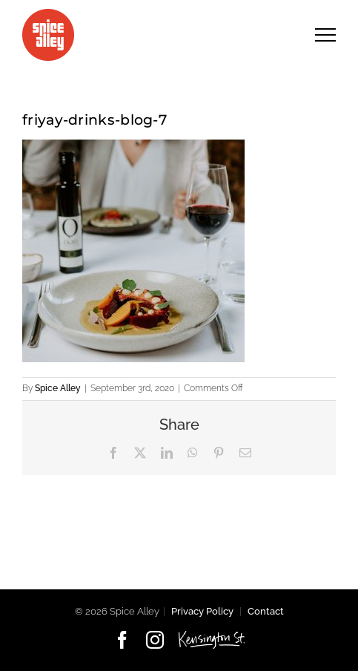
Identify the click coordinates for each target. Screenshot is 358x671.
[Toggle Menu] (325, 34)
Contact (266, 611)
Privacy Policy (202, 611)
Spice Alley (58, 388)
